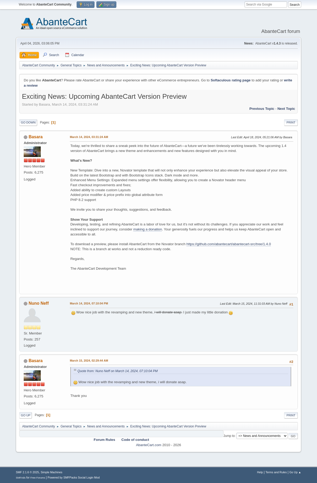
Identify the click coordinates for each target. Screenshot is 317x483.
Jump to (229, 436)
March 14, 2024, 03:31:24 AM (89, 137)
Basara (36, 137)
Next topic (286, 109)
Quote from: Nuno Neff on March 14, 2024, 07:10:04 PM (117, 371)
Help (260, 472)
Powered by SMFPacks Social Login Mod (74, 477)
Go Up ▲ (295, 472)
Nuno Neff (39, 303)
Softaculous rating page (231, 80)
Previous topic (261, 109)
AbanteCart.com (148, 445)
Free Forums (37, 477)
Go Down (28, 122)
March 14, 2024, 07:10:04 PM (89, 303)
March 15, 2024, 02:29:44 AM (89, 360)
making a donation (147, 229)
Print (290, 122)
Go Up (25, 415)
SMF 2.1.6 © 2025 (27, 472)
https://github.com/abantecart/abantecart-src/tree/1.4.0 (228, 244)
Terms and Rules (276, 472)
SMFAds (21, 477)
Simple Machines (51, 472)
